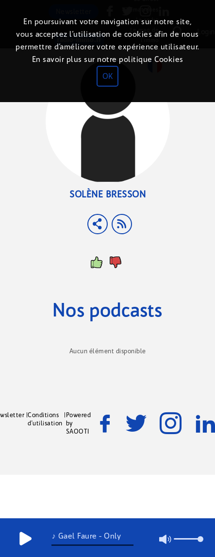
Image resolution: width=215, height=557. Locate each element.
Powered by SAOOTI (78, 423)
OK (107, 76)
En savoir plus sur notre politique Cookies (107, 59)
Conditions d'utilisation (45, 419)
